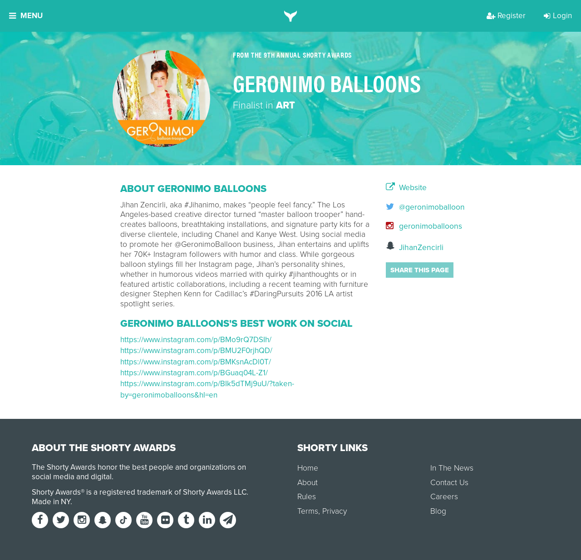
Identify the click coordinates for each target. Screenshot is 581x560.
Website (406, 187)
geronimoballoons (423, 226)
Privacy (334, 511)
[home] (291, 16)
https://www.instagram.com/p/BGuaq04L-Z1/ (194, 373)
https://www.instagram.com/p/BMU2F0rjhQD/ (196, 350)
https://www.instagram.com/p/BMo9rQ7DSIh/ (195, 339)
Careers (444, 496)
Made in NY (51, 501)
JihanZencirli (414, 246)
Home (307, 468)
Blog (438, 511)
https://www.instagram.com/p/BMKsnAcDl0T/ (195, 362)
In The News (451, 468)
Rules (306, 496)
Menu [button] (26, 15)
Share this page (419, 270)
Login (558, 15)
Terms (307, 511)
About (307, 482)
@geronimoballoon (423, 207)
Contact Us (449, 482)
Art (285, 105)
